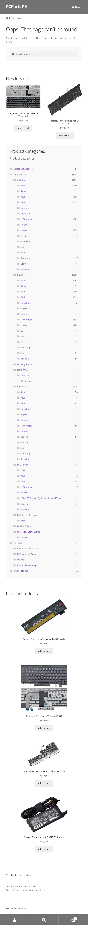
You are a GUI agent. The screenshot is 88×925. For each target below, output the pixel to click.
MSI (22, 246)
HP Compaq (26, 219)
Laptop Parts (19, 174)
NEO (23, 341)
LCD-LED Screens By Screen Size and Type (41, 498)
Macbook (25, 442)
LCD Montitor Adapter (28, 554)
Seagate (29, 381)
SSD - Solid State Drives (28, 531)
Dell (23, 202)
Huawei (24, 224)
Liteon (24, 235)
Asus (23, 196)
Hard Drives (22, 369)
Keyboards (22, 386)
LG (22, 330)
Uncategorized (20, 570)
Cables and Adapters (23, 168)
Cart (68, 918)
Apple (24, 191)
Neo (23, 252)
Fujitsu (24, 308)
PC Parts (17, 542)
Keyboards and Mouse (27, 548)
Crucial (24, 537)
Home (11, 18)
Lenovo (24, 230)
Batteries (22, 274)
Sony (23, 263)
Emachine (26, 408)
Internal (25, 375)
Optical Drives (24, 526)
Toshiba (25, 269)
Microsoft (25, 241)
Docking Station (25, 364)
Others (20, 559)
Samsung (25, 258)
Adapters (21, 180)
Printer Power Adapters (28, 565)
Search (44, 920)
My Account (14, 920)
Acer (23, 185)
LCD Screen (22, 464)
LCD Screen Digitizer (27, 515)
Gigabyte (25, 213)
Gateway (25, 207)
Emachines (26, 302)
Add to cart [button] (23, 128)
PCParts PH (16, 6)
